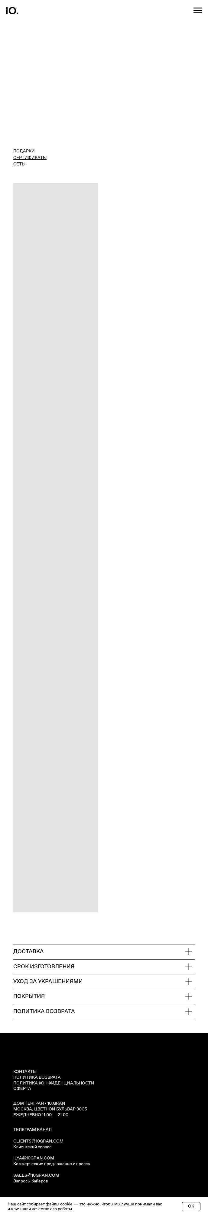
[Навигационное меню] (197, 11)
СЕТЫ (19, 164)
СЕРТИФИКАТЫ (30, 157)
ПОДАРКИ (24, 151)
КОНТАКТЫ (25, 1072)
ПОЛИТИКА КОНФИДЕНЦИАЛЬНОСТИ (53, 1083)
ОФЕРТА (22, 1089)
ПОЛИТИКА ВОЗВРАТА (37, 1077)
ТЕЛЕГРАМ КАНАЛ (32, 1130)
